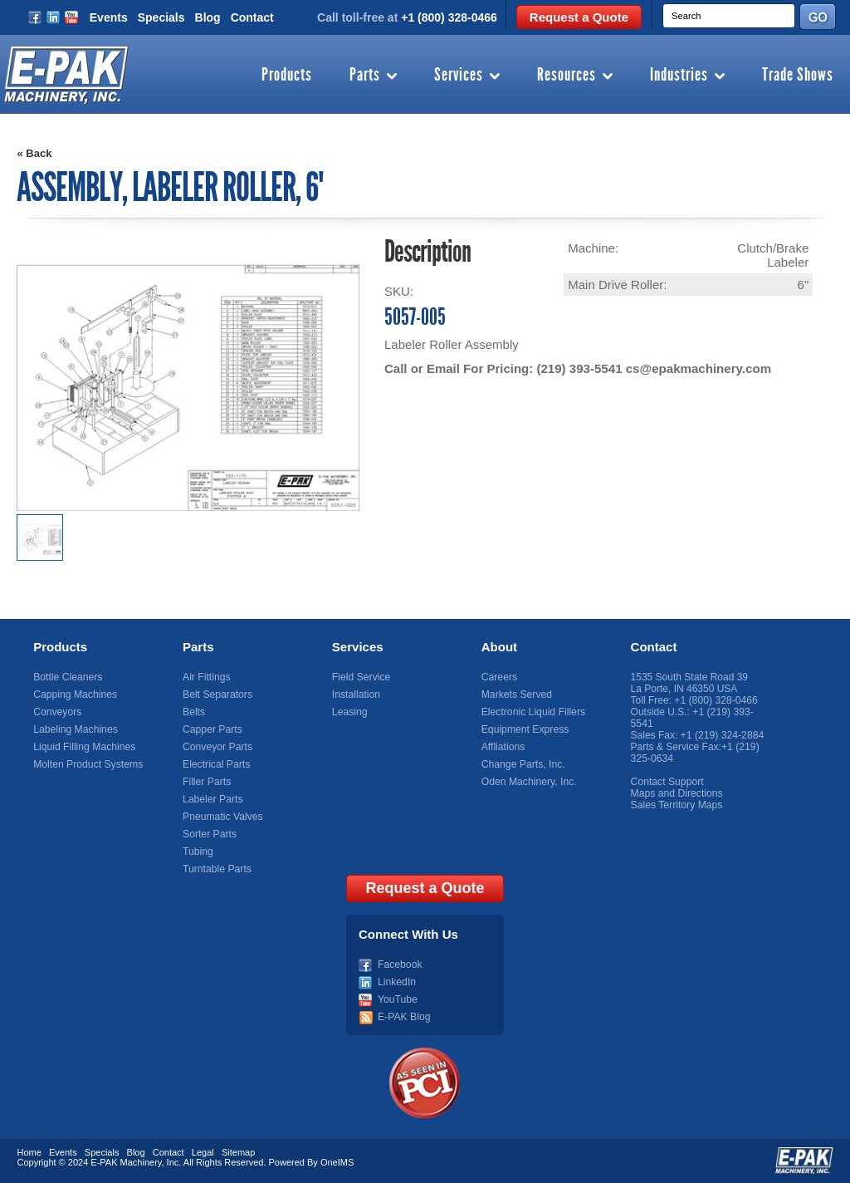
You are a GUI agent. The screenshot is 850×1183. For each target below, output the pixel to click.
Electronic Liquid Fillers (532, 712)
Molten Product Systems (87, 764)
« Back (34, 153)
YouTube (397, 999)
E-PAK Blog (403, 1017)
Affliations (503, 747)
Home (29, 1152)
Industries (679, 76)
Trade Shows (797, 76)
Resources (566, 76)
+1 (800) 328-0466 (449, 17)
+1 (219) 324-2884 (722, 735)
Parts (364, 76)
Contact (252, 17)
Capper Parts (212, 729)
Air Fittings (206, 677)
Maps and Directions (676, 793)
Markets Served (516, 694)
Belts (194, 712)
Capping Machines (74, 694)
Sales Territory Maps (676, 805)
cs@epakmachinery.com (697, 368)
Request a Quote (579, 17)
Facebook (400, 964)
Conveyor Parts (217, 747)
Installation (355, 694)
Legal (203, 1152)
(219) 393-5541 (579, 368)
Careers (499, 677)
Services (458, 76)
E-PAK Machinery (125, 1162)
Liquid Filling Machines (83, 747)
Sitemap (238, 1152)
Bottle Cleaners (67, 677)
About (499, 647)
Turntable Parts (217, 869)
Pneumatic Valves (222, 816)
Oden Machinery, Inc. (528, 782)
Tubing (197, 851)
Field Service (360, 677)
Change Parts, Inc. (522, 764)
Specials (161, 17)
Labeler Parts (212, 799)
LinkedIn (396, 982)
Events (109, 17)
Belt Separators (217, 694)
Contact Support (667, 782)
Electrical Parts (216, 764)
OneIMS (337, 1162)
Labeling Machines (74, 729)
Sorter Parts (209, 834)
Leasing (349, 712)
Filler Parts (206, 782)
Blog (208, 17)
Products (286, 76)
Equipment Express (524, 729)
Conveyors (57, 712)
